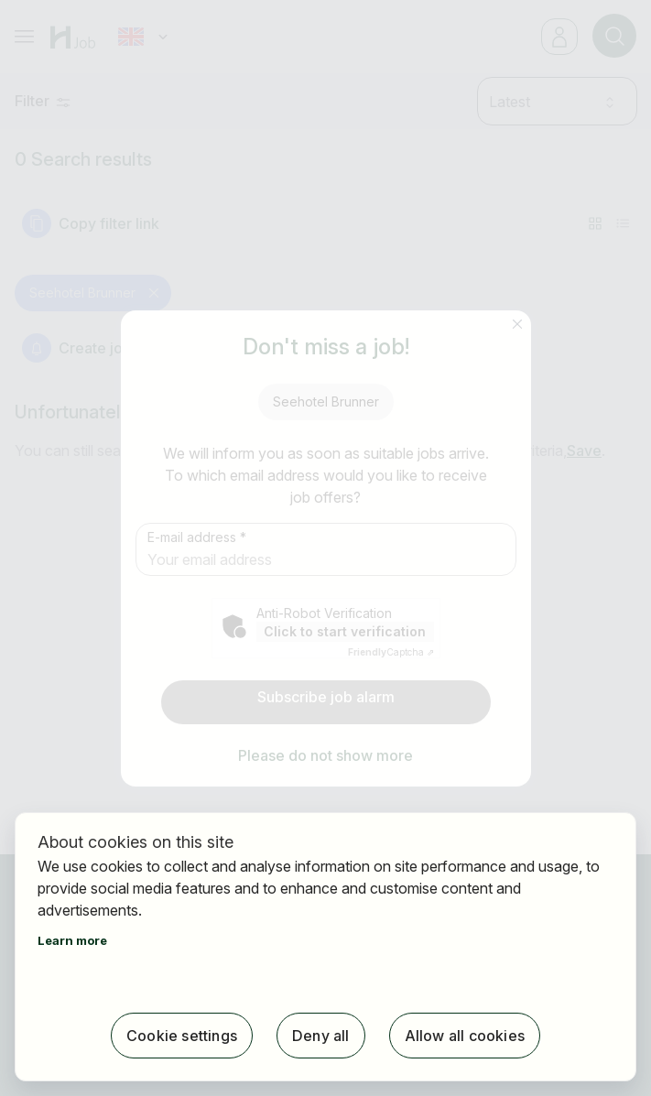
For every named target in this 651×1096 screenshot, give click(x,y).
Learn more (72, 940)
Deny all (321, 1035)
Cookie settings (181, 1035)
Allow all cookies (465, 1035)
